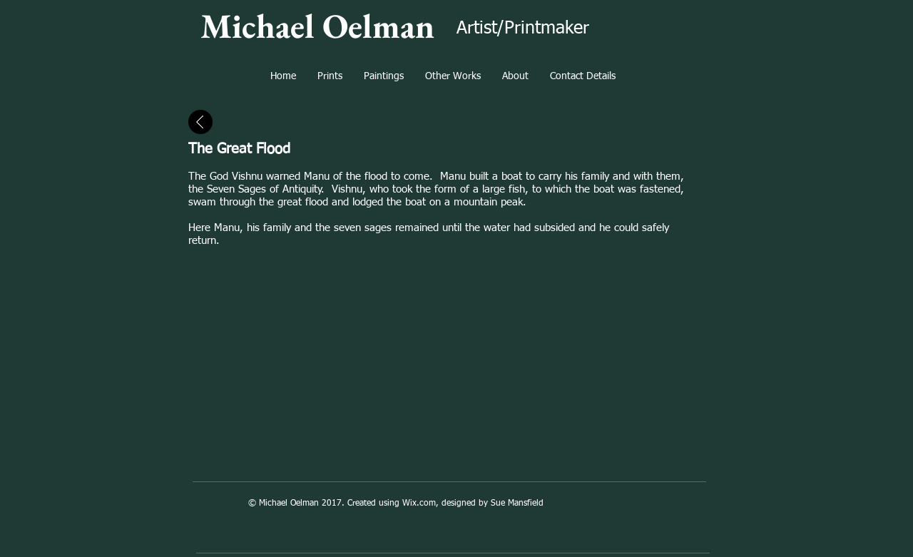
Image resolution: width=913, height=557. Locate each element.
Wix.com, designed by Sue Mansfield (473, 503)
